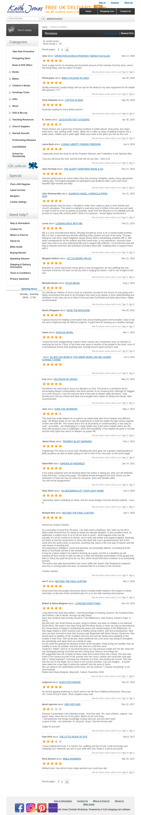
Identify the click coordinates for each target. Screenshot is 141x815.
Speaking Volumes (20, 258)
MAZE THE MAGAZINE (78, 310)
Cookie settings (18, 202)
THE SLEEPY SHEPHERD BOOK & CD (83, 169)
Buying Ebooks (18, 252)
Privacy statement (19, 279)
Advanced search (54, 18)
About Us (15, 241)
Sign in (102, 2)
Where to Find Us (19, 235)
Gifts (14, 99)
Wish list (128, 2)
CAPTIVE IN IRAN (74, 100)
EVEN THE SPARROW (65, 409)
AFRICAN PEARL (64, 332)
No (131, 72)
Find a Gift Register (20, 184)
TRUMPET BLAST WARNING (77, 441)
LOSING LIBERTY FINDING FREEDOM (80, 144)
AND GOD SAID (72, 704)
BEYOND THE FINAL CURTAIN (78, 513)
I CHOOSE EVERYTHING (88, 603)
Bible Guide (16, 247)
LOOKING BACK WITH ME (68, 223)
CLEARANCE (19, 147)
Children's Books (21, 85)
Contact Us (16, 229)
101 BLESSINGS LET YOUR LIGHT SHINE (82, 491)
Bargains (14, 196)
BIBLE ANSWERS (72, 759)
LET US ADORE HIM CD (79, 258)
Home (44, 27)
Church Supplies (21, 126)
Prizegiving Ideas (21, 58)
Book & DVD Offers (22, 65)
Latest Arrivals (17, 190)
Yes (123, 72)
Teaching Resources (23, 119)
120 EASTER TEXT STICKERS (74, 119)
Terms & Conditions (20, 273)
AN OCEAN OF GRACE (65, 379)
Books (15, 72)
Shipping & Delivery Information (20, 265)
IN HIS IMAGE (73, 283)
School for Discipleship (18, 155)
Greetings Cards (20, 92)
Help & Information (20, 223)
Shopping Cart (107, 11)
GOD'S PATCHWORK (70, 682)
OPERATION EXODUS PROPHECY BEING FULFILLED (82, 56)
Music (15, 106)
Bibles (15, 79)
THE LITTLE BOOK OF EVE (73, 736)
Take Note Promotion (23, 51)
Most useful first (110, 33)
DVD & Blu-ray (19, 113)
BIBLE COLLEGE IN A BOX (75, 78)
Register (115, 2)
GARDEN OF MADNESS (72, 463)
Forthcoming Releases (24, 140)
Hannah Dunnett (20, 133)
